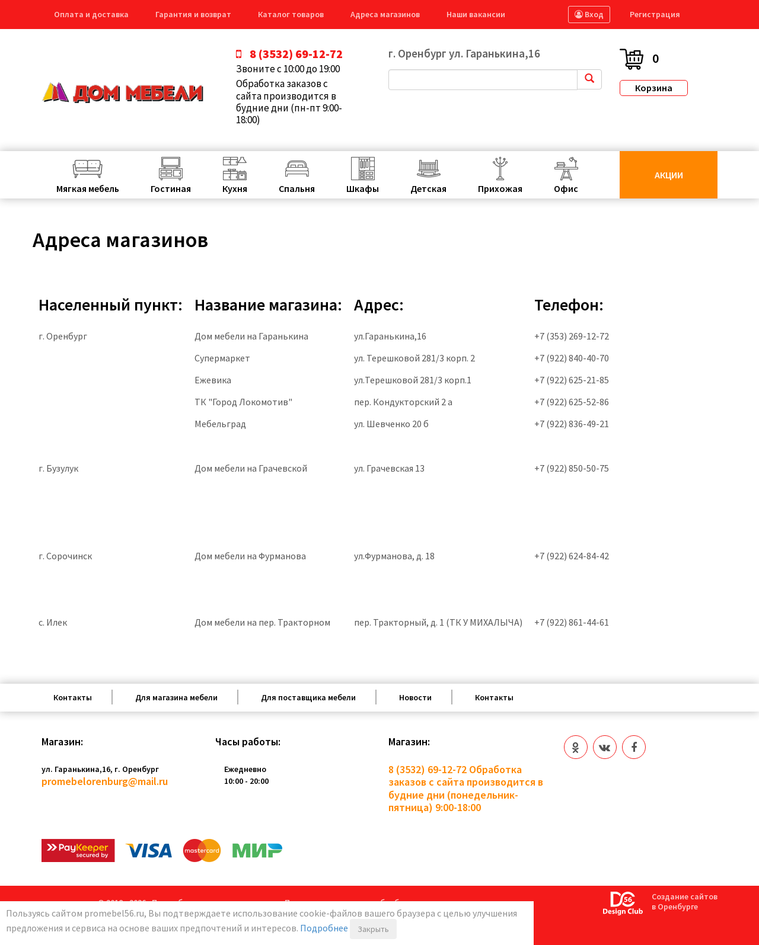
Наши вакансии (476, 14)
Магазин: (62, 741)
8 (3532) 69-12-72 (427, 769)
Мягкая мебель (87, 188)
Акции (669, 175)
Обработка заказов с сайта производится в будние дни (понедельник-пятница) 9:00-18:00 (465, 788)
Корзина (653, 88)
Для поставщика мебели (308, 697)
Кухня (234, 188)
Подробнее (324, 928)
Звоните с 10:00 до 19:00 (288, 69)
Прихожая (500, 188)
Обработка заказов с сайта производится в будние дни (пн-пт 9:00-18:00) (289, 102)
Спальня (297, 188)
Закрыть (373, 929)
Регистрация (655, 14)
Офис (566, 188)
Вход (589, 14)
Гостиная (171, 188)
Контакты (72, 697)
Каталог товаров (291, 14)
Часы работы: (247, 741)
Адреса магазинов (385, 14)
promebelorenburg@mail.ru (105, 781)
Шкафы (362, 188)
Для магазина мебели (176, 697)
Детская (428, 188)
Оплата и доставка (91, 14)
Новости (415, 697)
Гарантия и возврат (193, 14)
